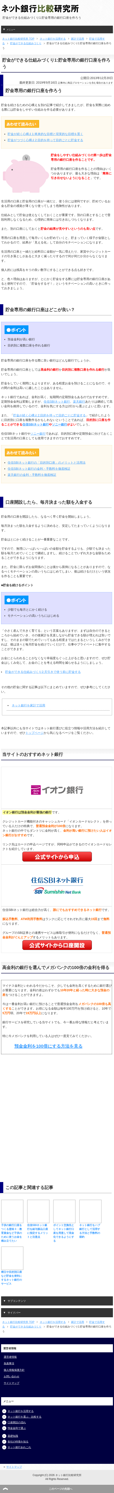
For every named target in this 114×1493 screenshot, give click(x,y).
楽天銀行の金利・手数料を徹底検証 (32, 474)
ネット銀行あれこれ (19, 1447)
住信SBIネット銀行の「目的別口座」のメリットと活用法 (47, 462)
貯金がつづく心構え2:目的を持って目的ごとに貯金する (45, 140)
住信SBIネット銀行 (57, 401)
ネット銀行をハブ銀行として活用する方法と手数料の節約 (90, 1229)
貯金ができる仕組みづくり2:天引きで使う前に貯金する (43, 672)
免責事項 (9, 1363)
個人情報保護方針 (14, 1369)
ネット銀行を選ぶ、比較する (24, 1416)
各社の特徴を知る (18, 1441)
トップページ (34, 733)
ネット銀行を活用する (21, 1411)
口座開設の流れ (17, 1422)
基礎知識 (13, 1435)
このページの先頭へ (60, 1488)
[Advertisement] (34, 1093)
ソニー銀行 (59, 424)
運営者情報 (10, 1356)
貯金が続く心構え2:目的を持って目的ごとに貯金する (49, 415)
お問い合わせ (11, 1376)
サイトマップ (11, 1383)
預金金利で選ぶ (17, 1428)
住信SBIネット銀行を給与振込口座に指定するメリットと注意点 (38, 1229)
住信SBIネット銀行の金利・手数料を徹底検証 (39, 468)
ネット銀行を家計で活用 (28, 705)
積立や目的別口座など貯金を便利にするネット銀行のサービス (12, 1276)
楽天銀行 (79, 401)
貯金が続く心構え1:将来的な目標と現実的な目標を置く (45, 134)
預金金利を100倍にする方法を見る (48, 1046)
